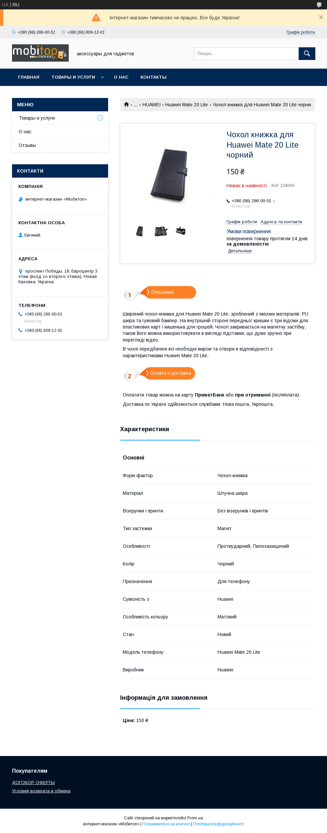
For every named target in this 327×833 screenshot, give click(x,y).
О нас (121, 77)
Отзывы (27, 145)
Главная (28, 77)
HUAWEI (151, 104)
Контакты (153, 77)
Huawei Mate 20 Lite (186, 104)
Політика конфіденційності (218, 824)
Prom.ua (195, 818)
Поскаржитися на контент (166, 824)
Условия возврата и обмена (41, 790)
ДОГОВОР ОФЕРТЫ (33, 782)
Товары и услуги (73, 77)
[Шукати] (307, 53)
